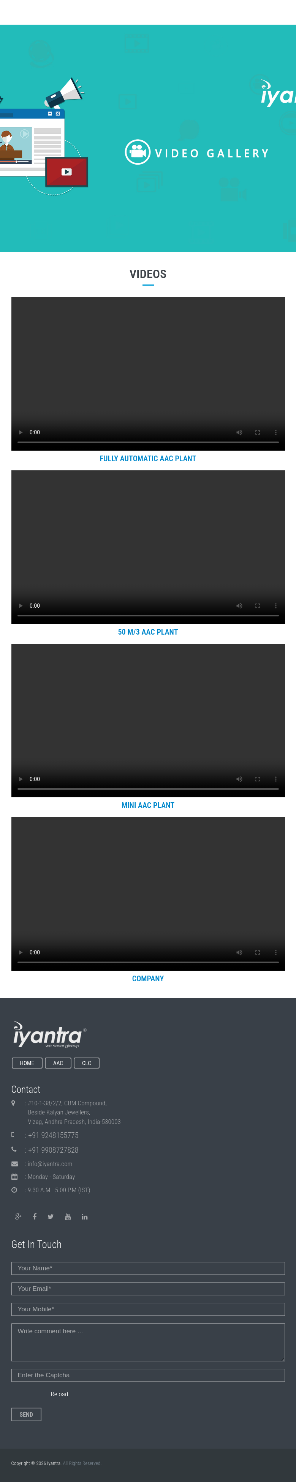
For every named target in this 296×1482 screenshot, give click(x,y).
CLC (86, 1063)
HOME (27, 1063)
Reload (59, 1394)
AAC (58, 1063)
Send (26, 1414)
